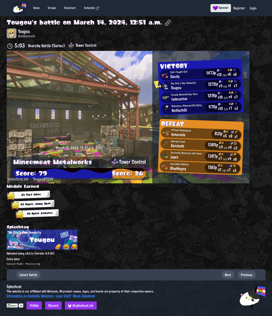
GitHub (34, 305)
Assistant (70, 8)
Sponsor (221, 7)
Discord (53, 305)
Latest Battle (28, 275)
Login (253, 8)
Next (228, 275)
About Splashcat (84, 295)
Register (239, 8)
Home (36, 8)
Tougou (19, 22)
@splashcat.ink (80, 305)
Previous (247, 275)
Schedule (91, 8)
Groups (52, 8)
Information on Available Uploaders (30, 295)
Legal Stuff (63, 295)
